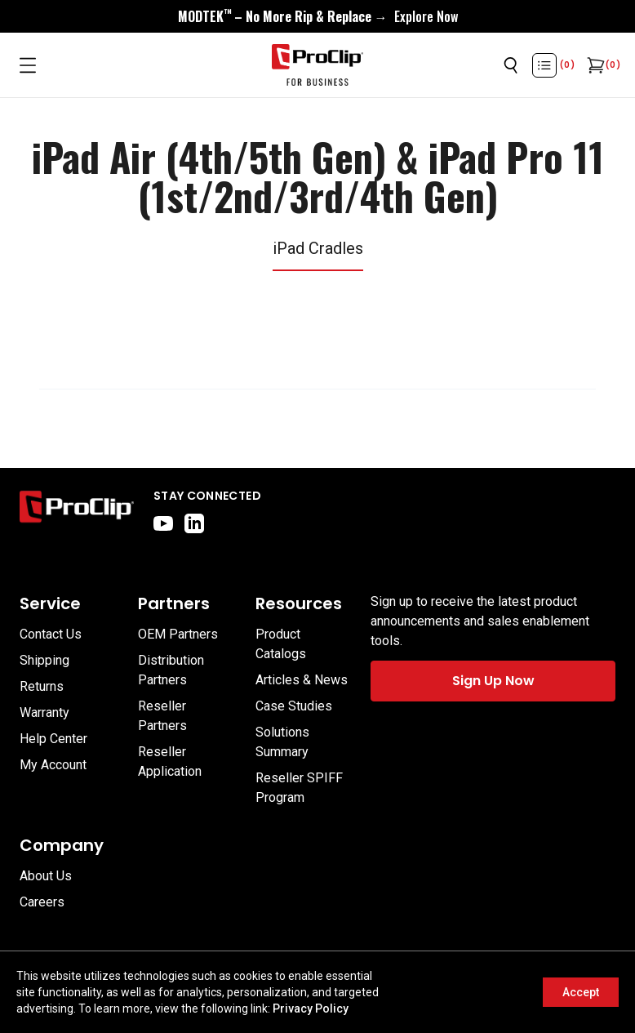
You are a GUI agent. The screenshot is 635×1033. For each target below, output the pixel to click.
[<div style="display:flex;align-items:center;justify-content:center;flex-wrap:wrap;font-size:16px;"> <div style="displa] (318, 16)
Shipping (44, 660)
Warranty (44, 712)
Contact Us (51, 634)
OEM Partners (178, 634)
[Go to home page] (77, 510)
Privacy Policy (311, 1008)
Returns (42, 686)
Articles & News (301, 680)
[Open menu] (28, 65)
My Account (53, 765)
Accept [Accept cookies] (580, 992)
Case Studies (293, 706)
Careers (42, 902)
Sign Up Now (493, 680)
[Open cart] (594, 65)
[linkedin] (194, 523)
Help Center (53, 738)
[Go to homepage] (317, 65)
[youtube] (163, 523)
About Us (46, 876)
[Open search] (511, 65)
